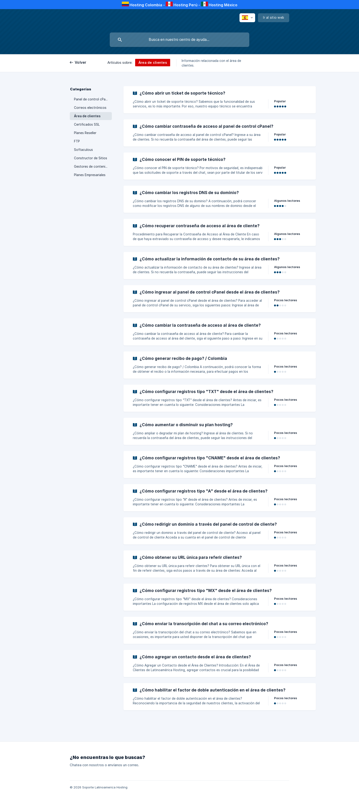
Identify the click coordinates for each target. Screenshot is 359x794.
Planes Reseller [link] (85, 133)
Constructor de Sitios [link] (90, 158)
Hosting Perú (185, 5)
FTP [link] (77, 141)
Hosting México (223, 5)
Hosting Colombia (146, 5)
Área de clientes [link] (87, 116)
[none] (247, 17)
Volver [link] (81, 62)
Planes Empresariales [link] (90, 175)
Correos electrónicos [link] (90, 108)
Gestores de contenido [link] (91, 166)
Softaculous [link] (83, 150)
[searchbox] (179, 39)
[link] (219, 99)
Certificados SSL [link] (87, 124)
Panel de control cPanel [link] (92, 99)
